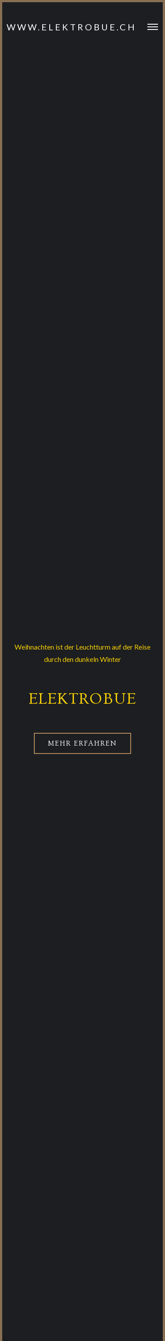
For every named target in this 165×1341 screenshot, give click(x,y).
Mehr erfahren (82, 743)
